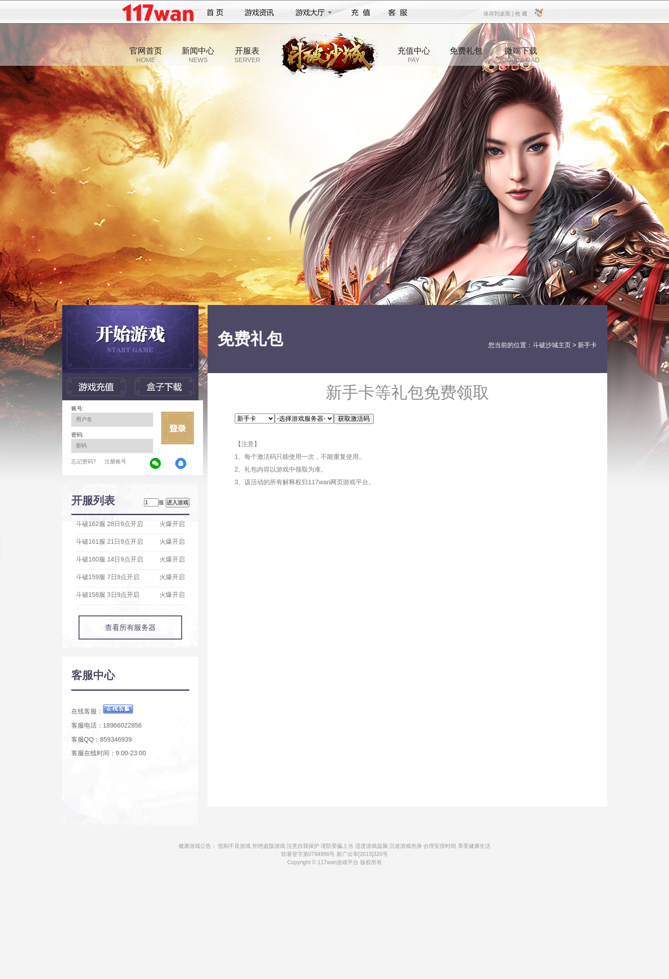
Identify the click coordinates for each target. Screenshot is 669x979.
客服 (398, 12)
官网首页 (145, 55)
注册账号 (115, 461)
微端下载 (520, 55)
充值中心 (413, 55)
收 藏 (521, 13)
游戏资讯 (259, 12)
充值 (360, 12)
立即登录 (177, 428)
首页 (215, 12)
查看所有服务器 (130, 627)
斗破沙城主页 (552, 345)
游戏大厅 (311, 12)
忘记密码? (83, 461)
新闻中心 (198, 55)
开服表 (247, 55)
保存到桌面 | (499, 13)
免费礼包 (466, 55)
